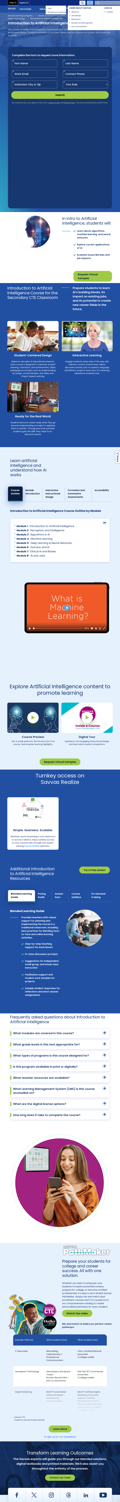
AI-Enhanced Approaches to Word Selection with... (32, 1461)
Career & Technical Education (51, 15)
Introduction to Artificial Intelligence (46, 18)
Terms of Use (105, 1481)
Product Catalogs (88, 1423)
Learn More (60, 1334)
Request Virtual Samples (88, 176)
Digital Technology (16, 18)
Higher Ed (24, 2)
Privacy (66, 1481)
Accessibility (15, 1481)
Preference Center (88, 1417)
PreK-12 (13, 2)
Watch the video (77, 1219)
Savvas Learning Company (20, 15)
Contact (103, 8)
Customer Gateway (19, 1417)
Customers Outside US (20, 1428)
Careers (47, 1417)
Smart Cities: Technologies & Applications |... (84, 1465)
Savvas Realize (32, 745)
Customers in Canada (55, 1428)
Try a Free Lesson (95, 775)
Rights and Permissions (84, 1481)
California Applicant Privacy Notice (42, 1481)
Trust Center (50, 1423)
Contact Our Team (60, 1383)
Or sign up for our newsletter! (60, 1342)
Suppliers (13, 1423)
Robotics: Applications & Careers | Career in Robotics (33, 1465)
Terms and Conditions (20, 1487)
